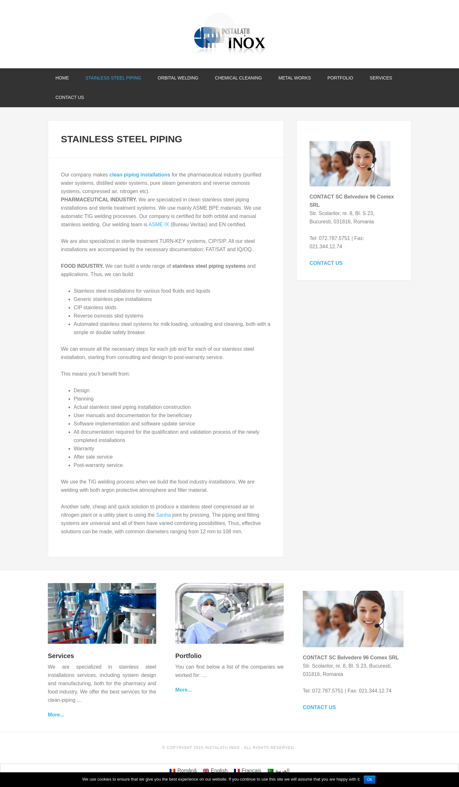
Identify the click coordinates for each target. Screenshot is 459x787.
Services (61, 655)
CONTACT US (326, 263)
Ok (369, 779)
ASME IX (159, 224)
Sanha (164, 515)
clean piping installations (139, 174)
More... (56, 714)
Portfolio (188, 655)
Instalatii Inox (229, 33)
